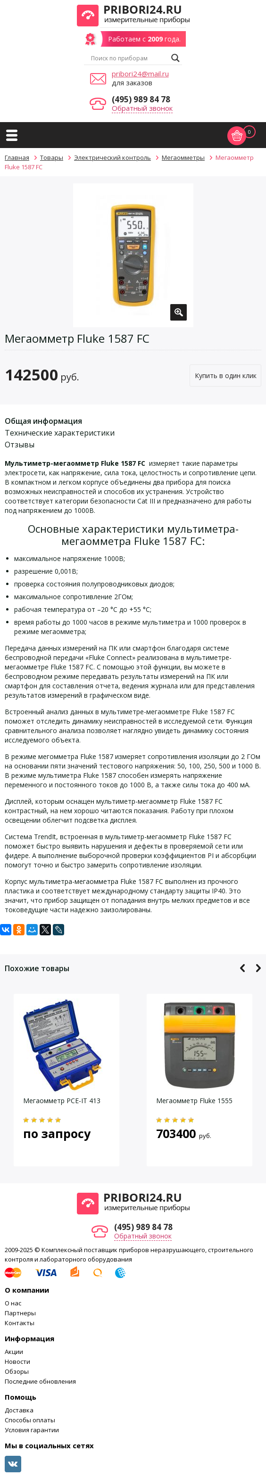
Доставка (19, 1410)
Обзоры (17, 1371)
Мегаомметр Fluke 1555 (194, 1100)
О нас (13, 1303)
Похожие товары (37, 968)
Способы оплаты (30, 1420)
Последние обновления (40, 1381)
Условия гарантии (32, 1430)
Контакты (19, 1323)
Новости (17, 1361)
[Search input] (128, 58)
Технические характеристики (60, 433)
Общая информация (43, 421)
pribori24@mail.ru (140, 73)
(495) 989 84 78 (141, 99)
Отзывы (19, 444)
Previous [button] (242, 968)
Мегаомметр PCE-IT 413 (61, 1100)
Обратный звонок (142, 108)
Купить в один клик (226, 375)
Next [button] (258, 968)
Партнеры (20, 1313)
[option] (133, 255)
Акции (14, 1351)
